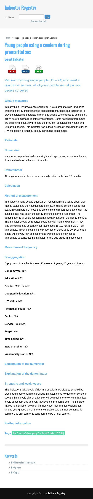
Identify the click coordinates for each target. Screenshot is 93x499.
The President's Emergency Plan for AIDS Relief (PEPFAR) (38, 433)
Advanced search (38, 21)
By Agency (16, 467)
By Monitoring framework (23, 462)
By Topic (15, 472)
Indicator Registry (20, 7)
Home (8, 37)
